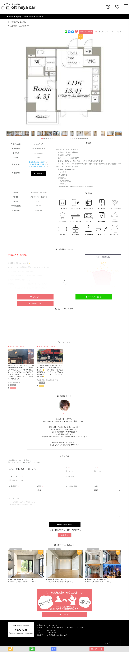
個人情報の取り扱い (64, 524)
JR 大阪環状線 (34, 164)
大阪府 (18, 17)
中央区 (25, 17)
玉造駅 (43, 162)
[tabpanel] (21, 367)
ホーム (10, 17)
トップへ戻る (64, 615)
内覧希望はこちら (35, 303)
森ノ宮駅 (42, 166)
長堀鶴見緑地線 (34, 162)
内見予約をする (96, 649)
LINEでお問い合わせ (93, 297)
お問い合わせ (35, 297)
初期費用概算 (39, 173)
